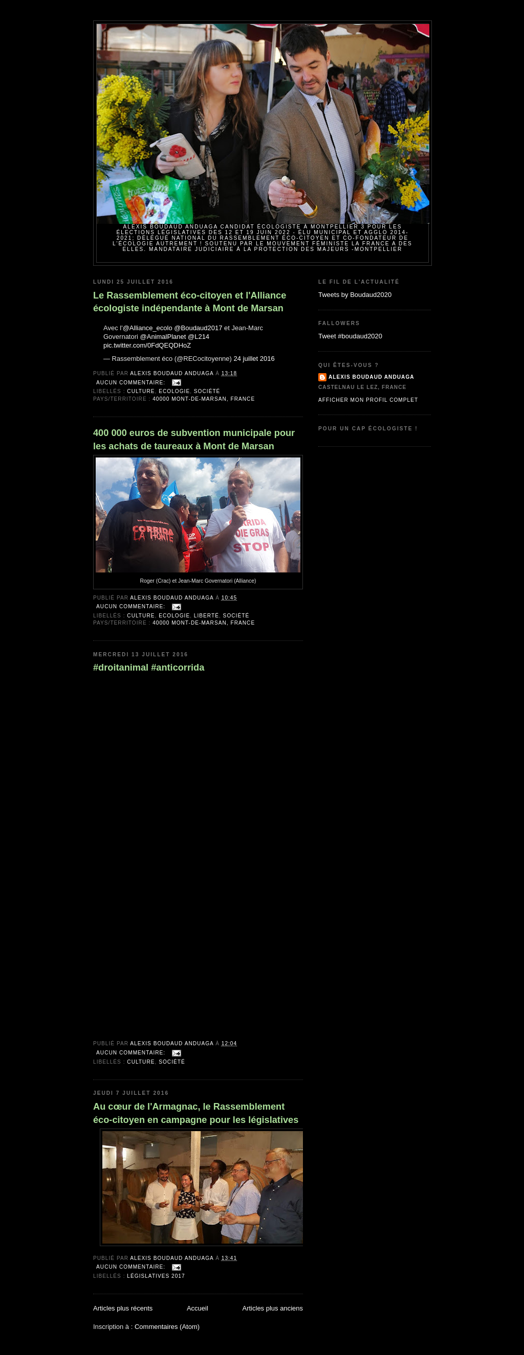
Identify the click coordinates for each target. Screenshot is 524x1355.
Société (207, 391)
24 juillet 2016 (254, 358)
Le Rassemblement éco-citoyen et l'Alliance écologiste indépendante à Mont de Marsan (189, 301)
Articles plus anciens (273, 1308)
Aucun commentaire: (131, 382)
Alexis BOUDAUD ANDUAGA (371, 377)
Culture (141, 391)
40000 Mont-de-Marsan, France (203, 399)
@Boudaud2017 (198, 328)
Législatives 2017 (156, 1276)
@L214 (198, 336)
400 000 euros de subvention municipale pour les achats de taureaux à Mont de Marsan (194, 439)
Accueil (197, 1308)
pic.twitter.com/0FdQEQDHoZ (147, 345)
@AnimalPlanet (163, 336)
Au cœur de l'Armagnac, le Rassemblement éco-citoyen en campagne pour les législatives (195, 1112)
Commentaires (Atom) (167, 1326)
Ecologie (174, 391)
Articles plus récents (122, 1308)
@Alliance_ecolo (147, 328)
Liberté (206, 615)
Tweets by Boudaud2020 (354, 294)
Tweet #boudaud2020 (350, 336)
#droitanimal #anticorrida (148, 667)
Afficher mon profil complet (368, 400)
